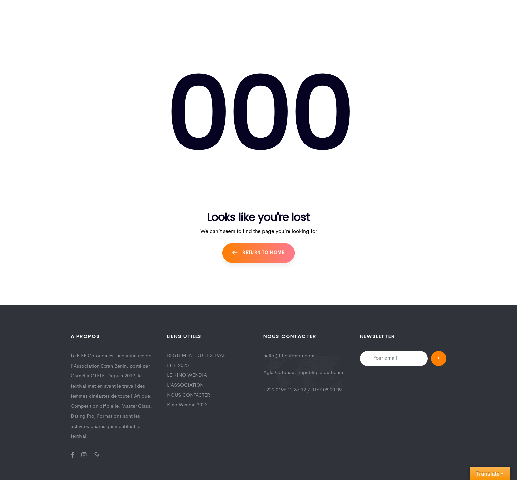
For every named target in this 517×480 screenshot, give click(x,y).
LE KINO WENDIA (187, 375)
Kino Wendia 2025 (187, 405)
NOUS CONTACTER (188, 395)
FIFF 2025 (178, 365)
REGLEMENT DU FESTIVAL (196, 355)
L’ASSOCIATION (185, 385)
